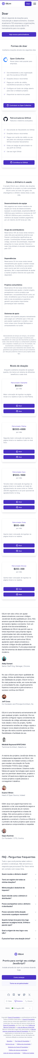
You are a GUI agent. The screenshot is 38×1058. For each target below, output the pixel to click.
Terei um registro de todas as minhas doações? (19, 881)
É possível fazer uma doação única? (19, 939)
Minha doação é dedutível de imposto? (19, 889)
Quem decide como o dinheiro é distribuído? (19, 897)
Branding (9, 1041)
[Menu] (34, 4)
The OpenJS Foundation (22, 1041)
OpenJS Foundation (14, 1017)
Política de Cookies (28, 1053)
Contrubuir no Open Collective (19, 105)
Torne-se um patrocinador (19, 983)
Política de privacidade (24, 1044)
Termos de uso (9, 1044)
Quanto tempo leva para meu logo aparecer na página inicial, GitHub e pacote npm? (19, 922)
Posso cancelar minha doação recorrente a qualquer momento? (19, 913)
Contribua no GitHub (19, 162)
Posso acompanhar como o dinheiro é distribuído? (19, 905)
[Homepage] (6, 4)
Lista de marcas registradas (11, 1053)
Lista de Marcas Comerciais (26, 1027)
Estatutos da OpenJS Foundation (18, 1047)
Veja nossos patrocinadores (19, 34)
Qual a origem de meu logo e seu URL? (19, 932)
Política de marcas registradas (18, 1050)
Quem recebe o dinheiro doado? (19, 874)
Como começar (19, 977)
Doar (28, 4)
